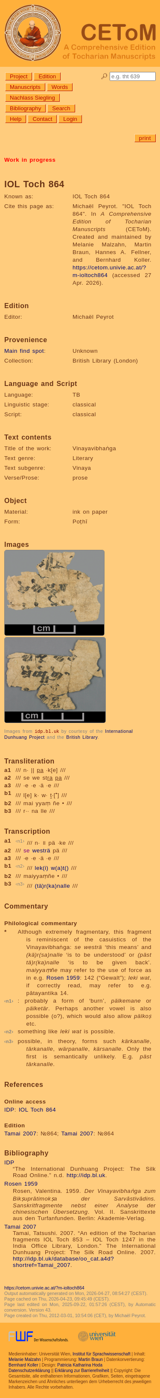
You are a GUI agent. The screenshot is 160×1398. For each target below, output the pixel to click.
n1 (20, 840)
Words (60, 87)
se (26, 850)
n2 (20, 865)
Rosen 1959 (63, 977)
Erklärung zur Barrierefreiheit (82, 1370)
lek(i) (42, 868)
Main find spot (24, 351)
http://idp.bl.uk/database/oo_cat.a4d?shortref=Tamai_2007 (63, 1261)
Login (70, 119)
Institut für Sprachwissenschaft (102, 1353)
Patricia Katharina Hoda (79, 1364)
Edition (47, 76)
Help (15, 119)
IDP (9, 1109)
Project (18, 76)
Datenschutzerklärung (29, 1370)
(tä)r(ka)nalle (52, 885)
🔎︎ (104, 76)
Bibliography (25, 108)
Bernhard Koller (23, 1364)
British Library (81, 736)
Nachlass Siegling (32, 97)
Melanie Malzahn (25, 1359)
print (145, 138)
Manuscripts (25, 87)
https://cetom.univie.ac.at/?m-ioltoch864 (44, 1287)
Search (61, 108)
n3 (20, 883)
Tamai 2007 (20, 1133)
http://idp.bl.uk (86, 1175)
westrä (41, 850)
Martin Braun (91, 1359)
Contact (42, 119)
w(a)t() (60, 868)
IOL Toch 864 (37, 1109)
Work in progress (29, 160)
